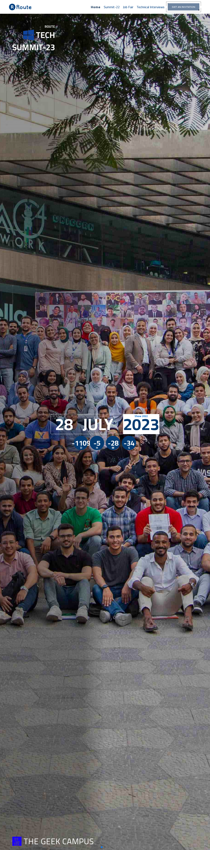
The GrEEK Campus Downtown (30, 818)
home (95, 7)
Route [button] (20, 6)
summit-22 (112, 7)
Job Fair (128, 7)
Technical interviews (150, 7)
